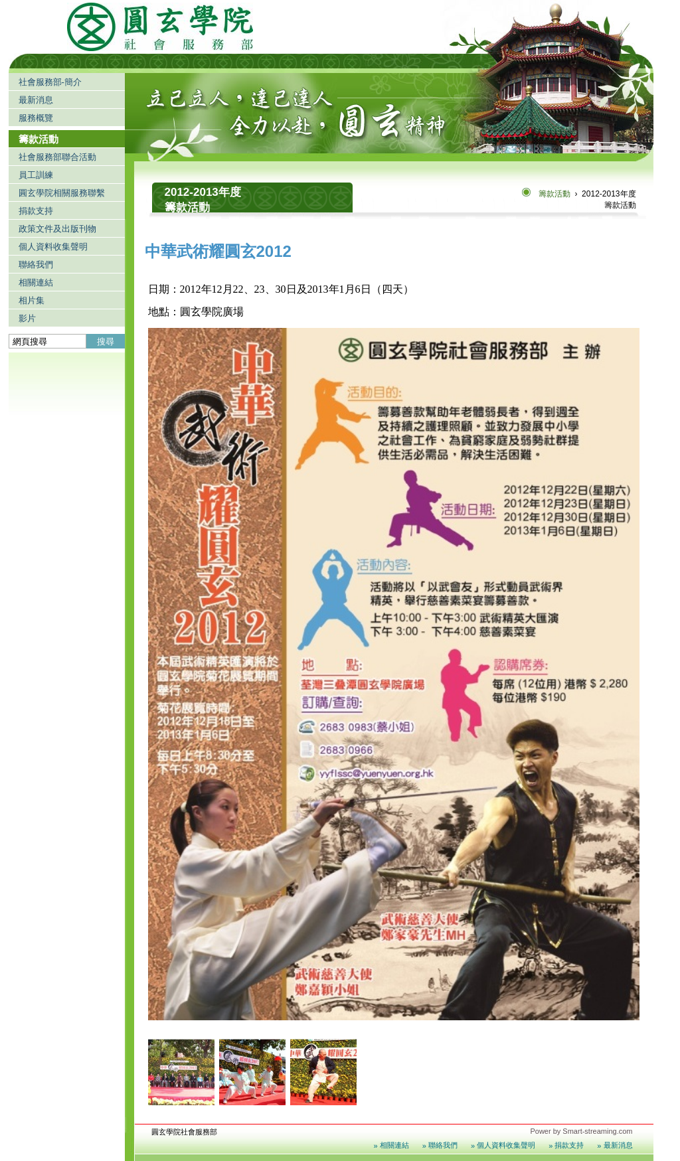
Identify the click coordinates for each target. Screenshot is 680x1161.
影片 (27, 318)
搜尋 (105, 342)
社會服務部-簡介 (50, 82)
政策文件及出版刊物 (57, 229)
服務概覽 (36, 118)
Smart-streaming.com (597, 1131)
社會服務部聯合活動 (57, 157)
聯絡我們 (36, 265)
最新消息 (36, 100)
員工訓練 (36, 175)
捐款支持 (36, 211)
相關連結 (36, 282)
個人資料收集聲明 (53, 247)
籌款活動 (38, 139)
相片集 (31, 300)
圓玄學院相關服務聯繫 (62, 193)
